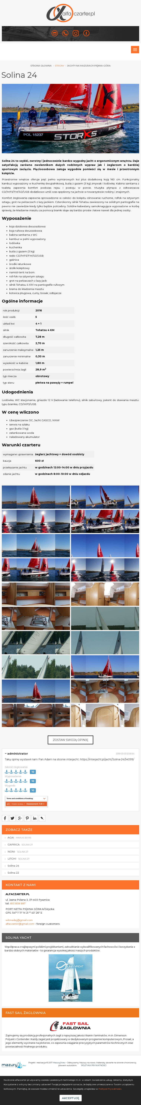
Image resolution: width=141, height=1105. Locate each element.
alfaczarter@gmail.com (20, 923)
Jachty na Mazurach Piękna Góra (89, 65)
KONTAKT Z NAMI (21, 885)
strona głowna (41, 65)
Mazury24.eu (59, 1062)
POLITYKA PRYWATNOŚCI (93, 1065)
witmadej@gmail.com (19, 920)
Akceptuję (70, 1098)
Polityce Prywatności (110, 1088)
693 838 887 (18, 903)
